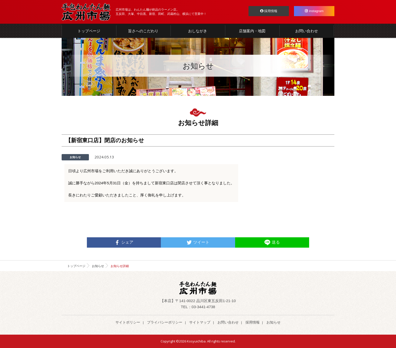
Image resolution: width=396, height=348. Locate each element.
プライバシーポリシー (164, 322)
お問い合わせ (228, 322)
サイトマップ (199, 322)
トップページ (76, 266)
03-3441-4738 (203, 307)
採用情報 (269, 11)
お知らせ (98, 266)
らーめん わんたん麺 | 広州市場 (86, 12)
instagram (314, 11)
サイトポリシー (127, 322)
